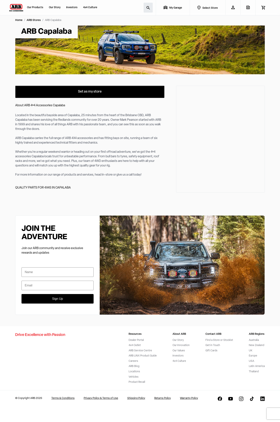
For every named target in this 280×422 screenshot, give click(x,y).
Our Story (54, 7)
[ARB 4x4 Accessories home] (16, 7)
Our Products (35, 7)
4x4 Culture (90, 7)
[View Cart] (263, 7)
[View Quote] (247, 7)
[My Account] (232, 7)
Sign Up (57, 298)
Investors (71, 7)
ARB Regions (256, 334)
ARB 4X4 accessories (79, 138)
